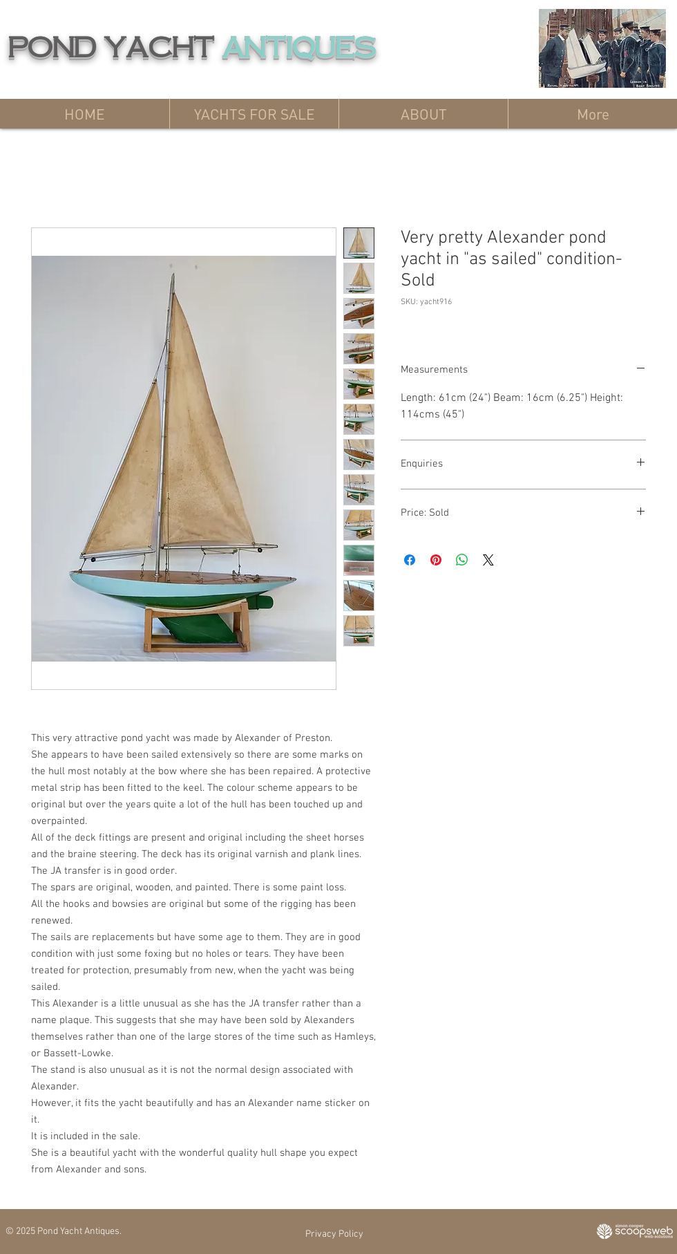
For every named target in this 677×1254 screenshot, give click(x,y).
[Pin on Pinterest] (436, 560)
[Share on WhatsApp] (462, 560)
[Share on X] (488, 560)
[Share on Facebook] (409, 560)
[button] (253, 114)
